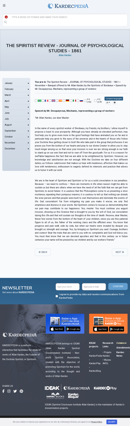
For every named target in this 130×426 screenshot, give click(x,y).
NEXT (120, 252)
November (10, 142)
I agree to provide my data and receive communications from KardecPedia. (91, 296)
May (7, 107)
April (7, 101)
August (8, 124)
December (10, 148)
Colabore (121, 343)
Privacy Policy (96, 422)
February (9, 89)
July (7, 118)
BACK (43, 252)
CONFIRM (118, 286)
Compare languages (114, 99)
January (8, 83)
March (8, 95)
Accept (111, 422)
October (9, 136)
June (7, 113)
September (10, 130)
